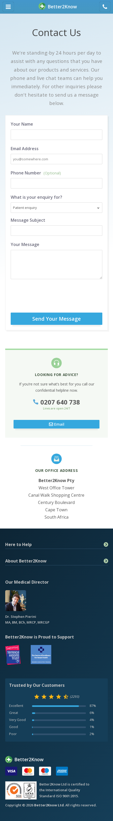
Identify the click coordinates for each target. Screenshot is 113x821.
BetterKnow (58, 7)
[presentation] (62, 294)
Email (59, 424)
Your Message (25, 244)
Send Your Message (56, 318)
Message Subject (28, 220)
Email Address (25, 148)
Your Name (22, 124)
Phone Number (36, 173)
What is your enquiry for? (36, 197)
